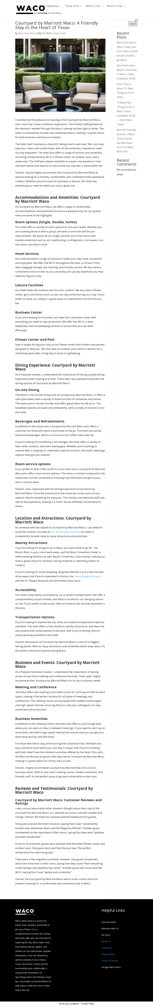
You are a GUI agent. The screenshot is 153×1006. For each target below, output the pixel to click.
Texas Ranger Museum (87, 576)
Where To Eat (93, 6)
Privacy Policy (87, 1004)
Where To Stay (114, 6)
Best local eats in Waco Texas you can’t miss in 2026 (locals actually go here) (127, 51)
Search (133, 23)
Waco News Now (26, 33)
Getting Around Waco (50, 13)
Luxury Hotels (59, 33)
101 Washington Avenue (65, 531)
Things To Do (72, 6)
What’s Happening (48, 6)
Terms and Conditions (69, 1004)
